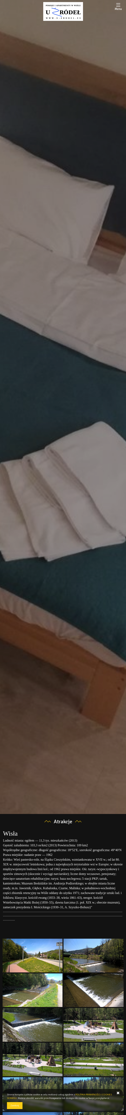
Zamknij (15, 1105)
